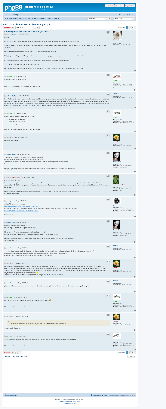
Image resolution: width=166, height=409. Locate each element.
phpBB (64, 399)
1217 (120, 164)
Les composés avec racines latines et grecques (27, 24)
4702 (120, 187)
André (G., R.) (116, 93)
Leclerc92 (115, 141)
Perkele (115, 80)
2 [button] (129, 28)
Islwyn (114, 205)
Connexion (119, 6)
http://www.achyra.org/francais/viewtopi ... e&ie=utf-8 (21, 206)
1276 (120, 248)
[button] (135, 27)
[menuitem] (15, 14)
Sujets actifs (129, 6)
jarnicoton (115, 245)
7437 (120, 96)
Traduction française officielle (67, 401)
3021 (120, 43)
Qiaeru (78, 401)
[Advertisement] (69, 376)
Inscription (110, 6)
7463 (120, 144)
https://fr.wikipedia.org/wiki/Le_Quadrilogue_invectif (21, 210)
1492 (120, 207)
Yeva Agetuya (116, 40)
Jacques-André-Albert (119, 185)
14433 (120, 83)
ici (58, 270)
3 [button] (132, 28)
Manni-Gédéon (117, 161)
